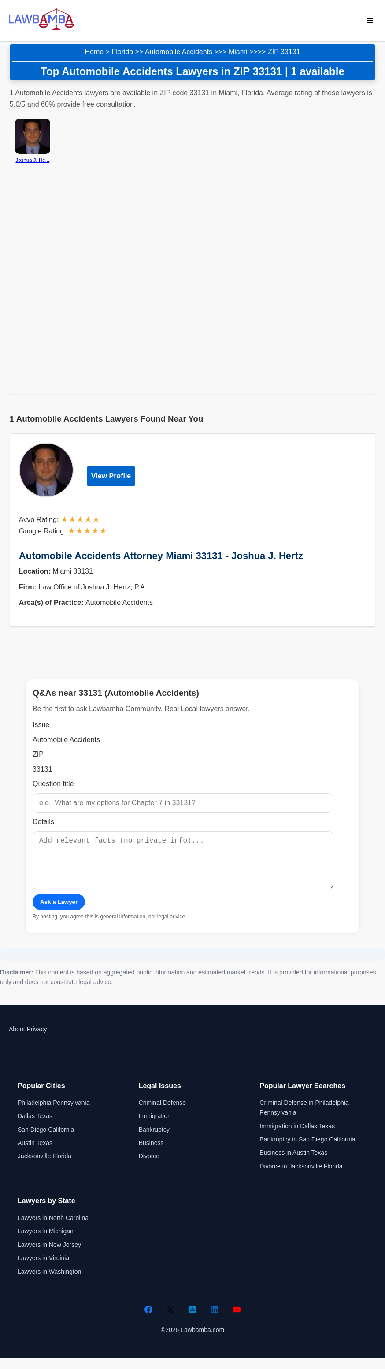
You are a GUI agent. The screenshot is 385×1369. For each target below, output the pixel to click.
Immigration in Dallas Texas (297, 1136)
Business (151, 1153)
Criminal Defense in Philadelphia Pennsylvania (303, 1118)
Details (43, 821)
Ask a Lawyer (59, 912)
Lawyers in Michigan (46, 1241)
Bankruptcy (154, 1140)
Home (94, 52)
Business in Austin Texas (293, 1163)
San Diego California (46, 1140)
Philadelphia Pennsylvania (53, 1113)
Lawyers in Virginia (43, 1268)
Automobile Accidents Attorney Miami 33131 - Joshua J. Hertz (161, 555)
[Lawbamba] (41, 29)
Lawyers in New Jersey (49, 1255)
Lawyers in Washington (49, 1282)
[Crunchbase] (192, 1320)
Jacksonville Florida (44, 1166)
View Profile (111, 476)
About (17, 1039)
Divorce (149, 1166)
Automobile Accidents (178, 52)
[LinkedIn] (214, 1320)
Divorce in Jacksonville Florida (300, 1176)
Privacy (36, 1039)
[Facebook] (148, 1320)
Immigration (155, 1126)
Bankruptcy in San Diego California (307, 1149)
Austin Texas (35, 1153)
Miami (238, 52)
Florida (122, 52)
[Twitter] (170, 1320)
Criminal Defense (162, 1113)
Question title (53, 783)
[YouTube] (236, 1320)
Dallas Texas (35, 1126)
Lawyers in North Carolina (53, 1228)
